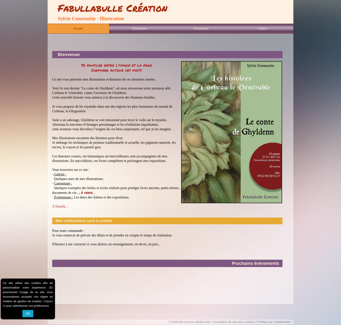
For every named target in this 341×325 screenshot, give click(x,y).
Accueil (78, 28)
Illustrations (139, 28)
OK (28, 313)
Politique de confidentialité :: (275, 321)
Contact (262, 28)
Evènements (201, 28)
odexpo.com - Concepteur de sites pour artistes (224, 321)
